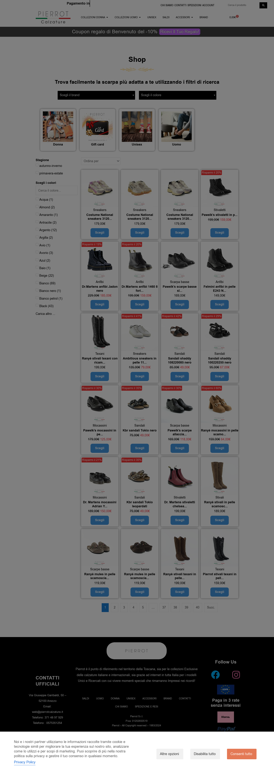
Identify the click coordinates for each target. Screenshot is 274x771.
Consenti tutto (241, 754)
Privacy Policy (24, 762)
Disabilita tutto (205, 754)
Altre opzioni (169, 754)
